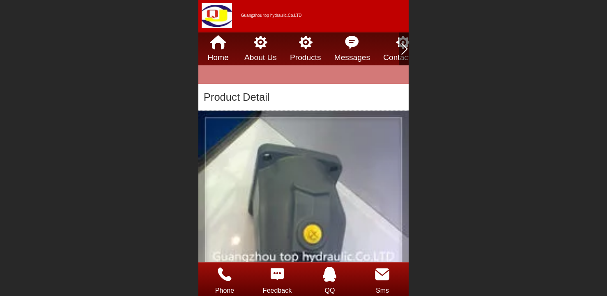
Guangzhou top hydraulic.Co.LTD (271, 15)
